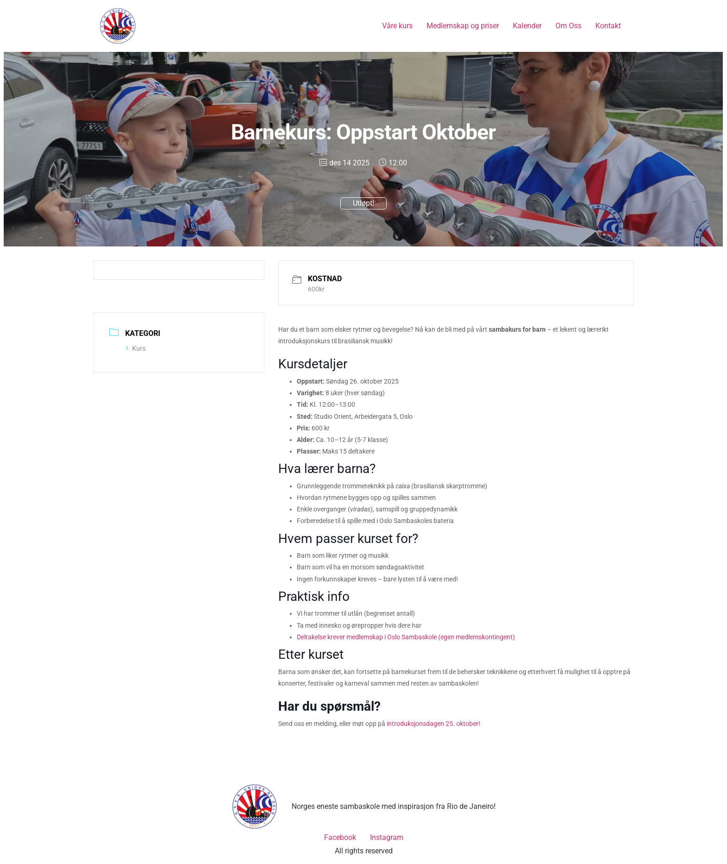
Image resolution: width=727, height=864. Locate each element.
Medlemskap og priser (463, 25)
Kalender (527, 25)
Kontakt (608, 25)
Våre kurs (397, 25)
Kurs (136, 348)
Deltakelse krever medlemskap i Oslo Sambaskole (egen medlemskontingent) (406, 637)
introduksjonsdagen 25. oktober (432, 723)
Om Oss (568, 25)
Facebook (340, 837)
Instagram (386, 837)
